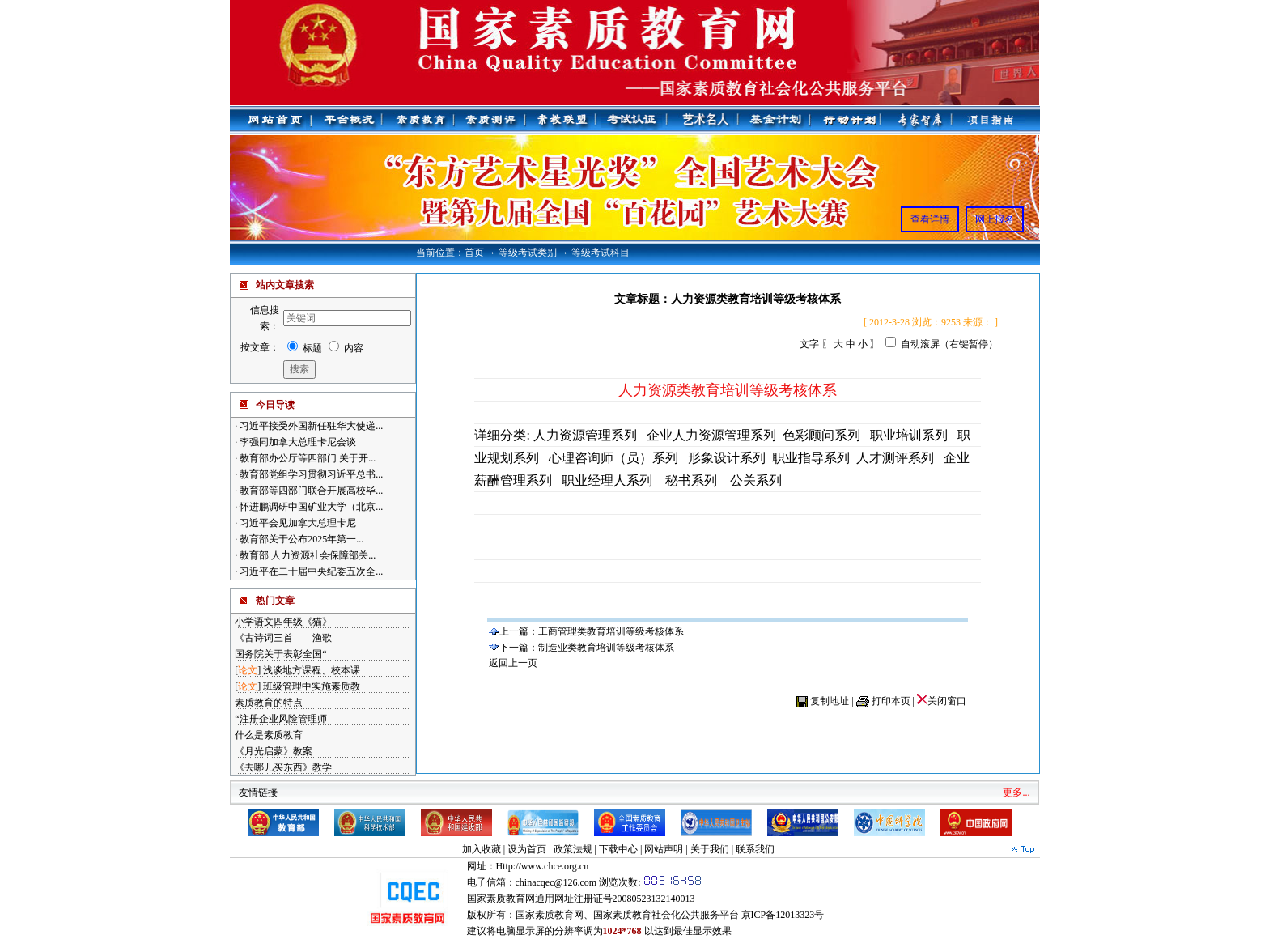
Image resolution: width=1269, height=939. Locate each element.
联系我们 (755, 849)
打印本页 (891, 701)
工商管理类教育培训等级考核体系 (611, 631)
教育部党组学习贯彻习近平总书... (310, 474)
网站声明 (663, 849)
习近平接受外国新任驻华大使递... (310, 425)
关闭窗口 (941, 701)
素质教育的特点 (269, 702)
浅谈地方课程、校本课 (311, 670)
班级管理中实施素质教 (311, 686)
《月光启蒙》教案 (273, 751)
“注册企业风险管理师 (280, 718)
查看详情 (929, 219)
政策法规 (573, 849)
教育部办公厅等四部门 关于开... (306, 458)
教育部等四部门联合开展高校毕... (310, 490)
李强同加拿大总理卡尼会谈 (296, 442)
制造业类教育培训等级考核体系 (606, 647)
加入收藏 (481, 849)
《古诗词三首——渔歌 (283, 638)
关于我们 (709, 849)
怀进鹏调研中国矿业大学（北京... (310, 506)
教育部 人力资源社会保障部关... (306, 555)
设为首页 (526, 849)
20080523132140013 (654, 898)
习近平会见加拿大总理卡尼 (296, 523)
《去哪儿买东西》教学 (283, 767)
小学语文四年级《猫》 (283, 621)
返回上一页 (513, 663)
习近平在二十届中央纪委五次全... (310, 571)
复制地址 (829, 701)
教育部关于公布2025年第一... (300, 539)
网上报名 (994, 219)
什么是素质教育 (269, 735)
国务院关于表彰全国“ (280, 654)
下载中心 (618, 849)
